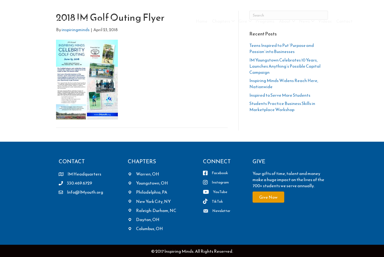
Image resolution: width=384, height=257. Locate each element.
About (285, 21)
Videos (325, 21)
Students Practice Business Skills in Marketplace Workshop (282, 106)
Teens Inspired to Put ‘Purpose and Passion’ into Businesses (281, 48)
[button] (233, 21)
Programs (264, 21)
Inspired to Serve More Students (279, 95)
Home (201, 21)
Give (242, 21)
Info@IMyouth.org (85, 192)
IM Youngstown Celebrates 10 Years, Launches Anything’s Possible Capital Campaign (285, 66)
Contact (344, 21)
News (304, 21)
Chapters (221, 21)
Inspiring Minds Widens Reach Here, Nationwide (283, 83)
